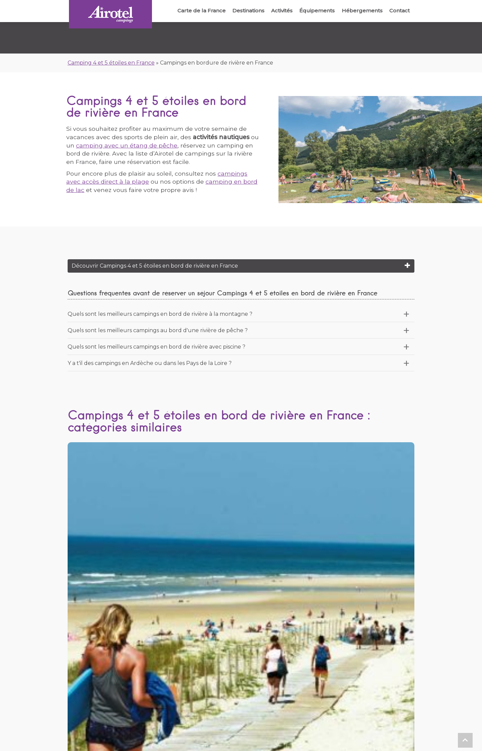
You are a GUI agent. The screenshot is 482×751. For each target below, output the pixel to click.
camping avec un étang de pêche (126, 145)
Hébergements (360, 10)
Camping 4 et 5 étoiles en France (111, 63)
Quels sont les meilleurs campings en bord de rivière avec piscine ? (156, 347)
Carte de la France (194, 10)
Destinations (243, 10)
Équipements (314, 10)
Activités (277, 10)
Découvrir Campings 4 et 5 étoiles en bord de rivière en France (155, 266)
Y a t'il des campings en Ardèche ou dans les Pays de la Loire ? (150, 363)
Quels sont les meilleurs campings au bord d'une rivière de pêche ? (158, 330)
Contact (399, 10)
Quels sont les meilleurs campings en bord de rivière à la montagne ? (160, 314)
